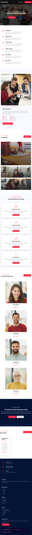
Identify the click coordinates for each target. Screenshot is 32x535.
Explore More (27, 434)
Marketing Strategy (16, 255)
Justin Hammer (16, 331)
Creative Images (8, 46)
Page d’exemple (20, 2)
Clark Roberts (16, 359)
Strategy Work (8, 30)
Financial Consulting (16, 239)
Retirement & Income (16, 223)
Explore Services (7, 125)
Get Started (12, 419)
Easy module (7, 64)
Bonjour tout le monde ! (5, 457)
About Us (20, 17)
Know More (16, 228)
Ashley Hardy (16, 388)
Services (12, 17)
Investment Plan (16, 271)
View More (27, 138)
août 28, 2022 (5, 460)
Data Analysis (8, 58)
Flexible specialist (9, 53)
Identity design (8, 40)
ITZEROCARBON (4, 2)
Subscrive (6, 532)
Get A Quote (28, 2)
